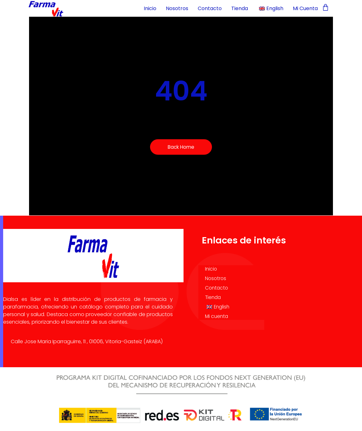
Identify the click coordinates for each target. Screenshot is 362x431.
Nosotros (177, 8)
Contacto (210, 8)
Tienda (239, 8)
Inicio (150, 8)
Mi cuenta (305, 8)
